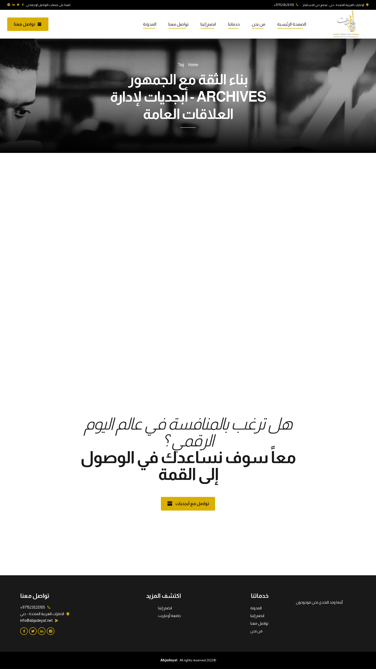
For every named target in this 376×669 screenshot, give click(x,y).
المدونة (149, 24)
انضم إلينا (208, 24)
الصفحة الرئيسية (291, 24)
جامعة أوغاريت (169, 616)
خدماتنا (234, 24)
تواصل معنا (178, 24)
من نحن (258, 24)
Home (193, 64)
